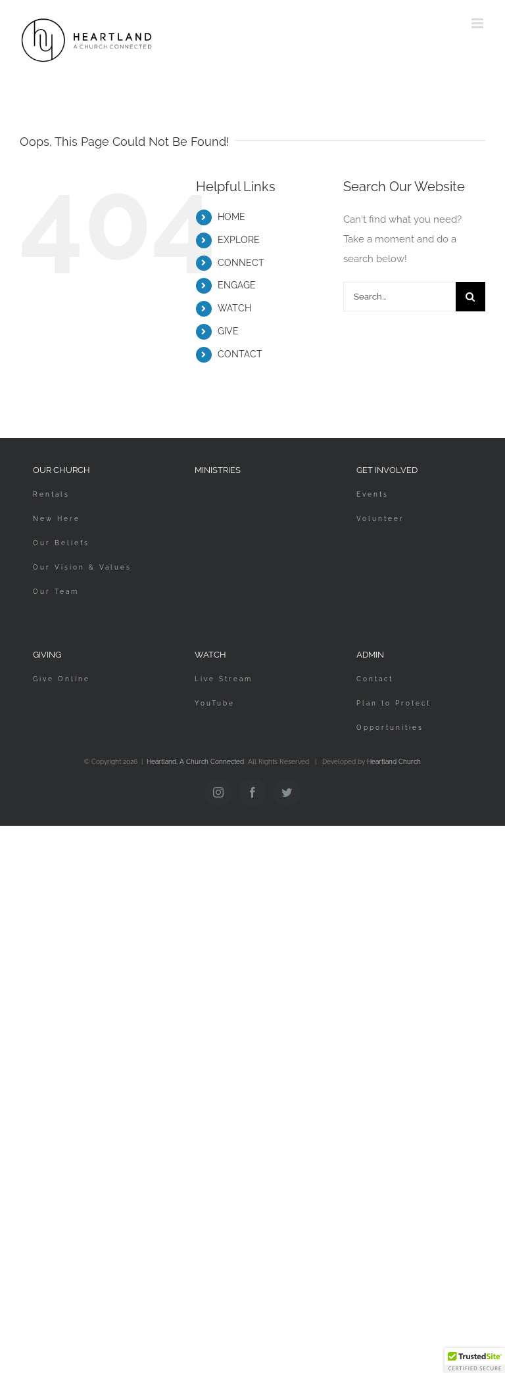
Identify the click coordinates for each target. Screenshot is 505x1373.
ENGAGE (237, 285)
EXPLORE (239, 240)
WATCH (234, 308)
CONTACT (240, 354)
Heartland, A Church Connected (195, 761)
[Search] (470, 296)
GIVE (228, 331)
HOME (231, 217)
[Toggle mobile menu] (478, 23)
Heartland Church (394, 761)
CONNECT (241, 263)
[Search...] (399, 296)
